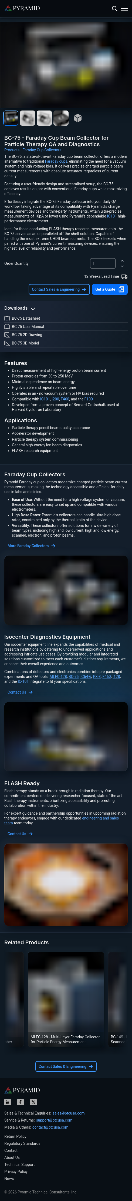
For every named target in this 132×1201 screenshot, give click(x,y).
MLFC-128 (58, 676)
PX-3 (97, 676)
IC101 (112, 216)
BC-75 (74, 676)
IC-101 (23, 681)
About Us (12, 1157)
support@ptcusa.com (54, 1120)
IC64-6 (85, 676)
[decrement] (122, 266)
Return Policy (15, 1136)
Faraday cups (56, 161)
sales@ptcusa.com (68, 1113)
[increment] (122, 261)
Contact (11, 1150)
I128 (116, 676)
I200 (55, 399)
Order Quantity (16, 263)
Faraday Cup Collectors (42, 150)
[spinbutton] (103, 263)
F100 (88, 399)
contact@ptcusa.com (50, 1127)
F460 (65, 399)
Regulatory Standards (22, 1143)
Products (11, 150)
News (9, 1178)
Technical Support (19, 1164)
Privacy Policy (16, 1171)
